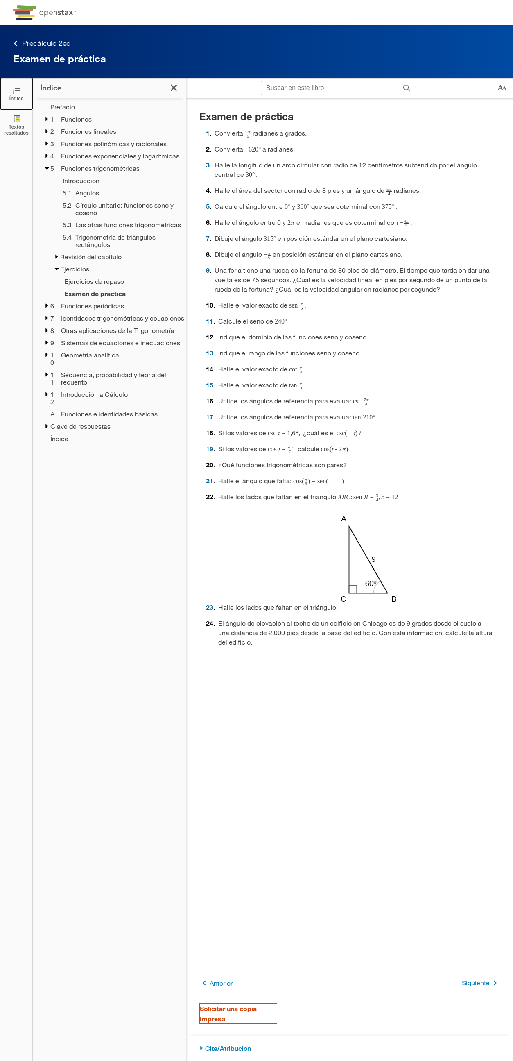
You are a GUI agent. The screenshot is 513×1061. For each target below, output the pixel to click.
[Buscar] (407, 88)
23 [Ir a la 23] (209, 607)
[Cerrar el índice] (16, 93)
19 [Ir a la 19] (209, 448)
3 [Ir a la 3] (208, 165)
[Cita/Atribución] (349, 1048)
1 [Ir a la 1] (208, 133)
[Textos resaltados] (16, 125)
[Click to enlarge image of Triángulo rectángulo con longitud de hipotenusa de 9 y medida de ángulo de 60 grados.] (368, 559)
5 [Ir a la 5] (208, 206)
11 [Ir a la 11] (209, 321)
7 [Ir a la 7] (208, 238)
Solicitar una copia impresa (228, 1013)
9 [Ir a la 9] (208, 270)
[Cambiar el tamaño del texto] (502, 88)
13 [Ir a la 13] (209, 353)
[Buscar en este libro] (329, 88)
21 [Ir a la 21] (209, 480)
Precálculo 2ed (42, 43)
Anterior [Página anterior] (216, 983)
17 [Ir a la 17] (209, 417)
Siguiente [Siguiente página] (481, 983)
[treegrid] (109, 272)
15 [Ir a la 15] (209, 385)
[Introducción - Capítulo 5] (119, 180)
